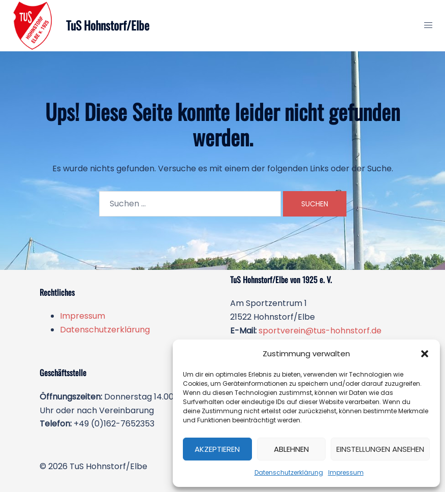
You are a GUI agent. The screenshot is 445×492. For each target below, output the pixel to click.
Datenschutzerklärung (289, 472)
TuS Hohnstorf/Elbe (109, 25)
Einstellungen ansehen (380, 449)
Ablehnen (291, 449)
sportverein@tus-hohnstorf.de (320, 330)
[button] (425, 354)
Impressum (346, 472)
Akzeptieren (217, 449)
